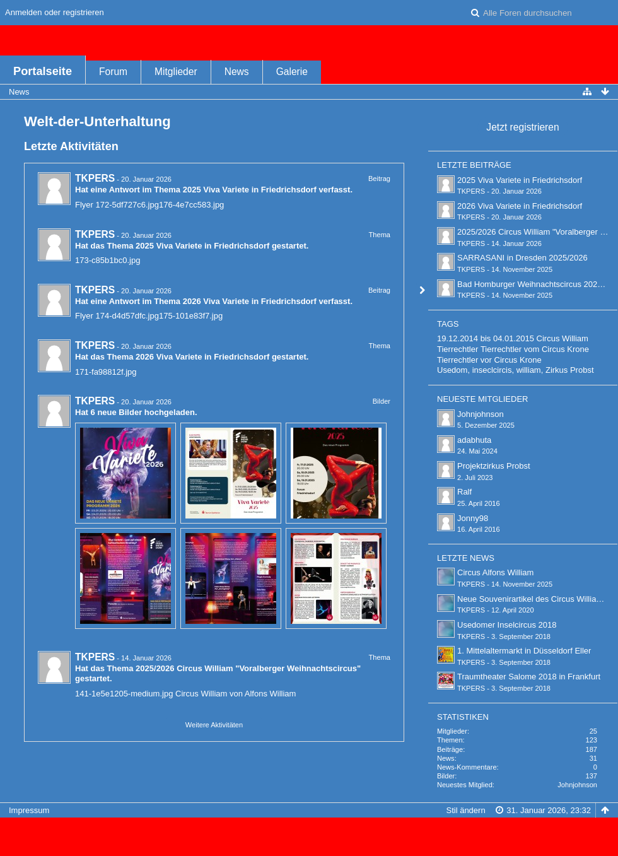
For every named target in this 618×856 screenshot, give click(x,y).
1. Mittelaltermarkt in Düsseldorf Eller (524, 650)
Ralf (464, 491)
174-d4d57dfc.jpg (127, 315)
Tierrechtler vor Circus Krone (489, 360)
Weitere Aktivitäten (214, 725)
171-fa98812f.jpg (106, 372)
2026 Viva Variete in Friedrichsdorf (250, 301)
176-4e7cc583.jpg (191, 204)
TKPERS (95, 178)
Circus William (562, 338)
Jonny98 (472, 518)
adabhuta (474, 440)
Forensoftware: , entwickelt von (309, 831)
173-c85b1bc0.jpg (107, 260)
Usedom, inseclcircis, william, (490, 370)
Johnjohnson (480, 414)
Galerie (292, 71)
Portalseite (42, 71)
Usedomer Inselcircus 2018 (507, 625)
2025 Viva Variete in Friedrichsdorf (250, 189)
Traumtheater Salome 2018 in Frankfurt (528, 676)
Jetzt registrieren (522, 127)
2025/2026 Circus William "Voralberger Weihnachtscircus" (248, 668)
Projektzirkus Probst (493, 466)
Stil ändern (465, 810)
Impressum (29, 810)
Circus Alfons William (495, 572)
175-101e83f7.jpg (191, 315)
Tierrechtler (457, 349)
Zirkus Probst (569, 370)
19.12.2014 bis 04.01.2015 (485, 338)
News (236, 71)
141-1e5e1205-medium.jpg (124, 693)
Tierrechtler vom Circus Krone (535, 349)
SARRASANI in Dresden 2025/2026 (522, 257)
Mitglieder (175, 71)
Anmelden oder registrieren (54, 12)
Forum (113, 71)
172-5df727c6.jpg (127, 204)
